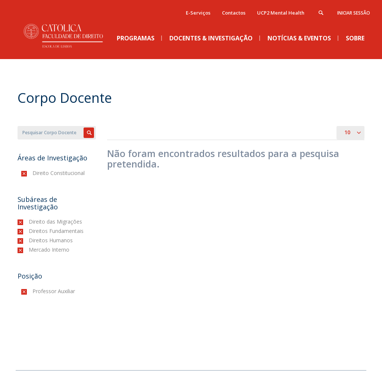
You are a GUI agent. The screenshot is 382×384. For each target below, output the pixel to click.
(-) (34, 172)
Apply (89, 133)
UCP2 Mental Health (280, 12)
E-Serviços (198, 12)
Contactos (233, 12)
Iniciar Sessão (353, 13)
